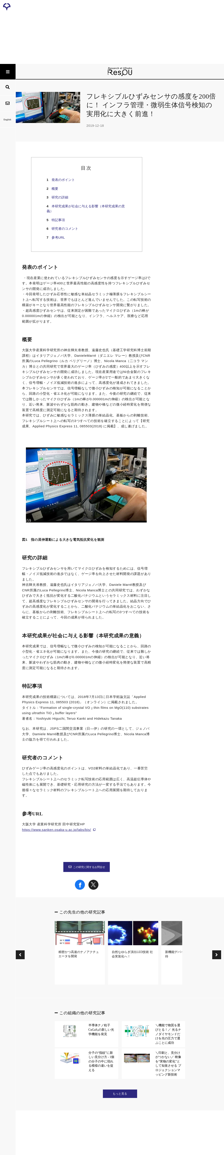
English (8, 119)
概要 (55, 188)
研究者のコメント (65, 228)
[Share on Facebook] (80, 888)
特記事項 (58, 220)
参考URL (58, 237)
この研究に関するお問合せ (86, 867)
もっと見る (120, 1093)
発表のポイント (63, 180)
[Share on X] (93, 888)
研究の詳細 (60, 197)
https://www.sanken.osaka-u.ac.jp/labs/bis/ (56, 830)
